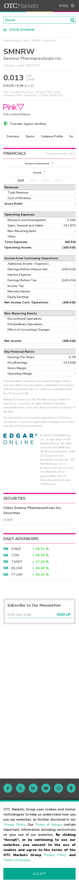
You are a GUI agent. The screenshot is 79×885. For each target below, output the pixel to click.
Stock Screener (19, 29)
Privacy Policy (14, 824)
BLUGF (17, 569)
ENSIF (16, 550)
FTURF (17, 575)
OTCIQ (63, 6)
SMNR (8, 521)
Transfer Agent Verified (28, 124)
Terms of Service (48, 824)
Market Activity (12, 40)
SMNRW (36, 40)
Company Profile (52, 137)
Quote (30, 137)
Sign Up (64, 616)
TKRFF (16, 562)
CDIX (15, 556)
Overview (13, 137)
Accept (39, 874)
